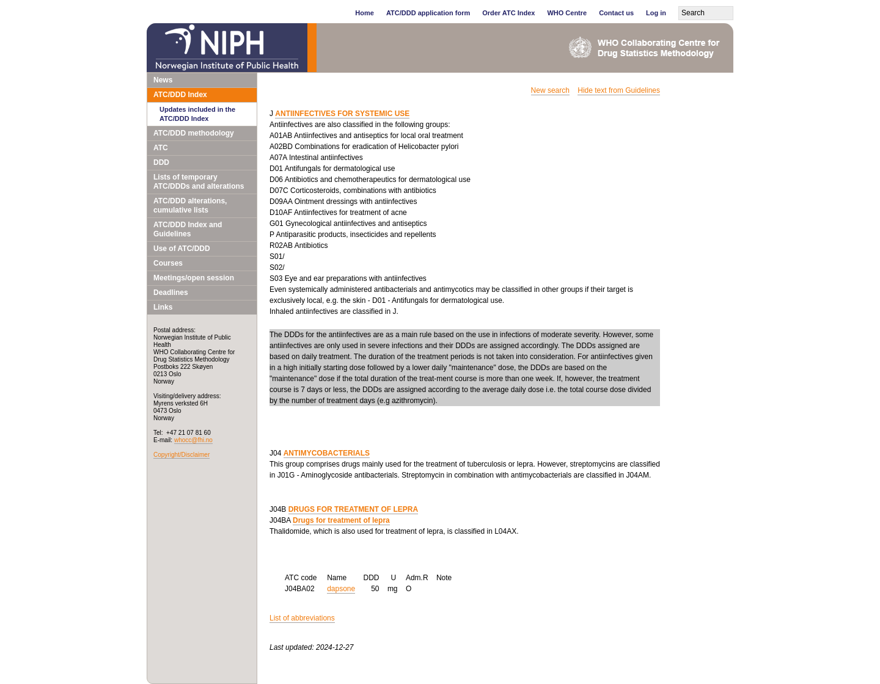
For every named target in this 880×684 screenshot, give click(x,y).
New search (550, 90)
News (162, 80)
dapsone (341, 588)
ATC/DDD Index (180, 94)
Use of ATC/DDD (181, 248)
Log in (656, 12)
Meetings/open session (193, 278)
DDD (161, 162)
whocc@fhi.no (193, 440)
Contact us (616, 12)
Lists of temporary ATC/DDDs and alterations (198, 182)
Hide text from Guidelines (619, 90)
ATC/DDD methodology (193, 133)
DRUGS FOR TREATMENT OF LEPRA (353, 509)
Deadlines (170, 292)
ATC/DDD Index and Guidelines (187, 229)
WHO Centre (567, 12)
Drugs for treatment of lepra (341, 520)
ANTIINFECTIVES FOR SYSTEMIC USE (342, 113)
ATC (160, 148)
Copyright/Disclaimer (181, 454)
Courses (168, 263)
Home (364, 12)
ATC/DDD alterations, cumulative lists (190, 205)
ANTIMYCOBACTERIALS (327, 453)
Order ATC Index (508, 12)
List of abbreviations (302, 618)
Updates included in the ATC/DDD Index (197, 114)
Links (162, 307)
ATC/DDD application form (428, 12)
